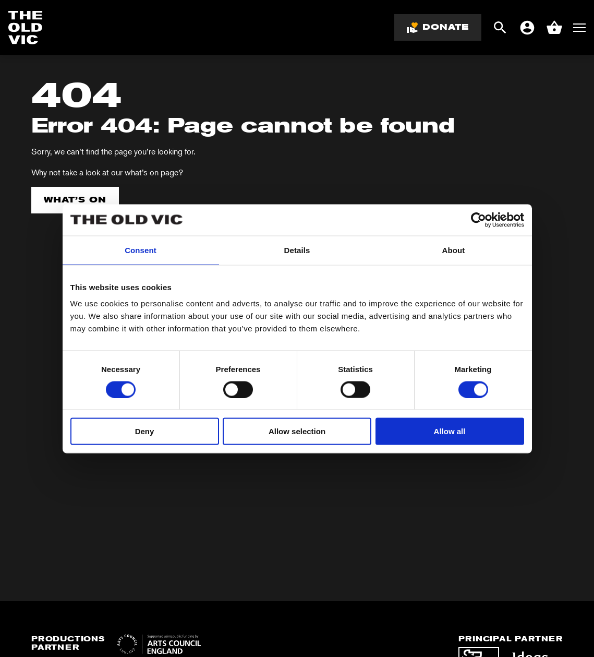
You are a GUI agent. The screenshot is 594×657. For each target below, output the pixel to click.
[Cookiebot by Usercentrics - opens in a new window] (478, 220)
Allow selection (297, 431)
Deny (144, 431)
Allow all (450, 431)
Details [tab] (297, 249)
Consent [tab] (140, 249)
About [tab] (453, 249)
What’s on (75, 199)
